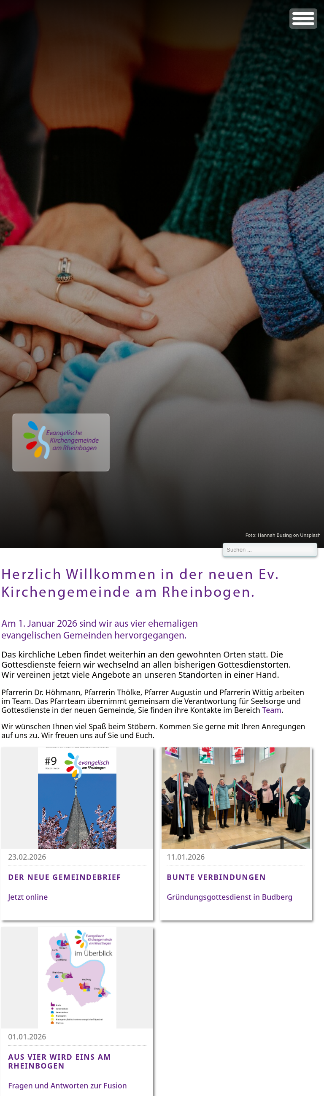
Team (271, 710)
